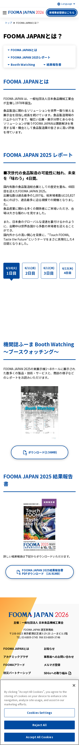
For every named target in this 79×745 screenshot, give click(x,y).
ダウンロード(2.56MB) (42, 452)
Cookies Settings (39, 713)
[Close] (74, 685)
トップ (8, 22)
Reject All (39, 725)
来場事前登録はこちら (61, 12)
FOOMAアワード (14, 665)
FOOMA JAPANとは (24, 50)
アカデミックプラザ (15, 657)
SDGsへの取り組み (57, 673)
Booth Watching (23, 65)
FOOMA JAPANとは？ (27, 22)
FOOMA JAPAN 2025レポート (30, 57)
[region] (39, 712)
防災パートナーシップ (17, 673)
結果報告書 (54, 65)
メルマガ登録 (52, 665)
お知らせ (49, 649)
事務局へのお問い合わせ (59, 657)
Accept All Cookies (39, 737)
